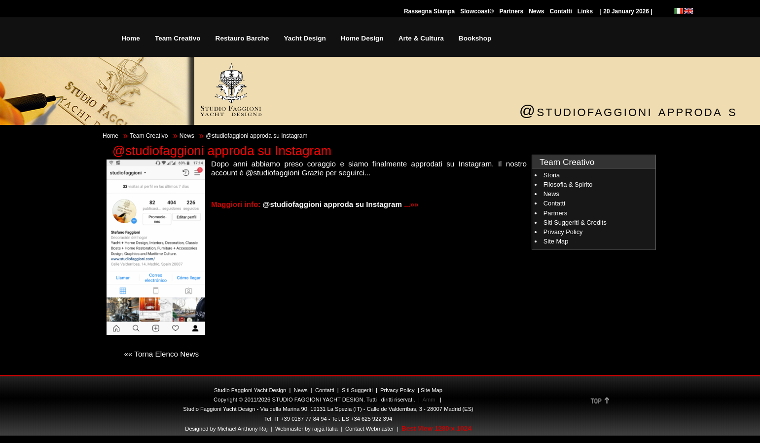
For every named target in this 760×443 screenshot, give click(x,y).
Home (110, 135)
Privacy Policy (563, 232)
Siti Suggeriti (357, 390)
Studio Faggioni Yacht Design (250, 390)
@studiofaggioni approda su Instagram (333, 204)
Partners (511, 11)
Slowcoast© (477, 11)
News (536, 11)
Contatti (561, 11)
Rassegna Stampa (429, 11)
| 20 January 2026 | (626, 11)
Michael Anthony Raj (242, 429)
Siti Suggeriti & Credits (575, 222)
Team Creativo (149, 135)
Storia (551, 175)
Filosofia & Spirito (568, 184)
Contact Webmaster (369, 429)
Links (585, 11)
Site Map (556, 241)
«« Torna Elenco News (161, 354)
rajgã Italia (324, 429)
